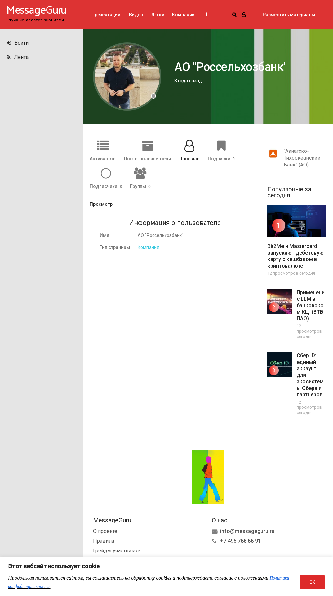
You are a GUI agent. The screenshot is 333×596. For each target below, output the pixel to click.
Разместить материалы (289, 14)
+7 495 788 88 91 (240, 540)
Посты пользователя (147, 158)
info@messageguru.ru (247, 530)
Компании (183, 14)
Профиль (189, 158)
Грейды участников (116, 550)
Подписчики (106, 186)
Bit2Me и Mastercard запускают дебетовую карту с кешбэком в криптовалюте (295, 256)
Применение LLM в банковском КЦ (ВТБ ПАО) (311, 305)
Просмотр (101, 204)
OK (312, 582)
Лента (18, 57)
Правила (103, 540)
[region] (166, 576)
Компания (148, 247)
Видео (135, 14)
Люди (157, 14)
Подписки (221, 158)
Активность (103, 158)
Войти (18, 43)
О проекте (105, 530)
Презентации (105, 14)
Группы (140, 186)
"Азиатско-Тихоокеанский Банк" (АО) (302, 158)
